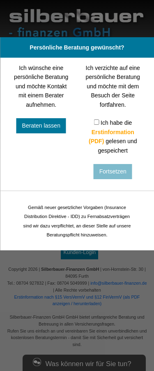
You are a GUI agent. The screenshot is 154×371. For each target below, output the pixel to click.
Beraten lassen (41, 125)
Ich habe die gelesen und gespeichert (113, 136)
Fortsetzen (112, 171)
